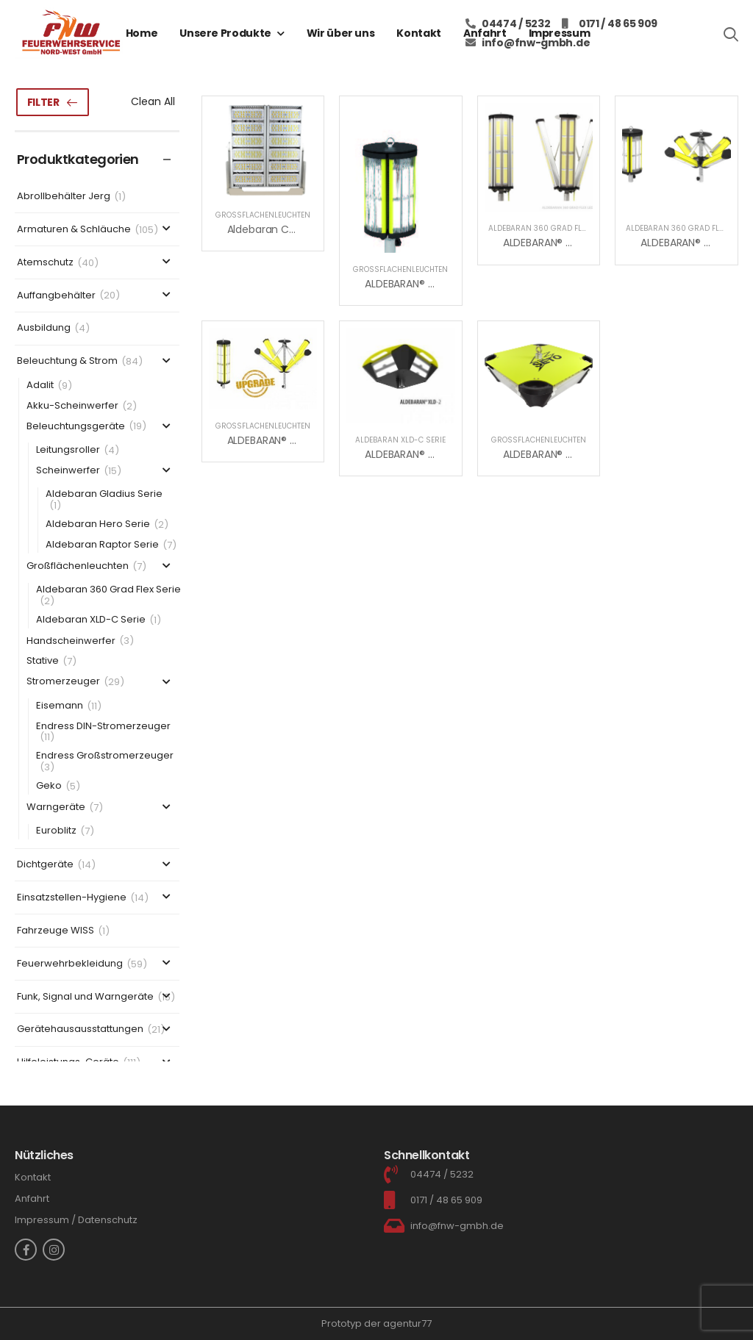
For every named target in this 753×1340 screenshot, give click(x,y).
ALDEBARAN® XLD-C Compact (576, 454)
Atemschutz (45, 263)
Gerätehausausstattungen (80, 1029)
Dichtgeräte (45, 865)
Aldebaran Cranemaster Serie (301, 229)
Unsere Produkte (225, 33)
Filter (43, 102)
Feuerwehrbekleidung (70, 964)
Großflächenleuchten (77, 566)
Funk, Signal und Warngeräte (85, 997)
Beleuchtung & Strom (67, 361)
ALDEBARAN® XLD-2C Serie (429, 454)
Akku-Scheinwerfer (72, 406)
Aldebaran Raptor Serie (102, 545)
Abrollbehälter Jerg (63, 196)
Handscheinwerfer (70, 641)
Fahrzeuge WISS (55, 931)
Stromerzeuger (63, 682)
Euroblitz (56, 831)
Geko (49, 786)
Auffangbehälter (56, 296)
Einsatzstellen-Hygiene (71, 898)
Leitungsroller (68, 450)
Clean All (153, 101)
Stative (42, 661)
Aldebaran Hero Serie (98, 524)
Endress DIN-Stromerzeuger (103, 726)
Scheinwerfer (68, 471)
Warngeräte (55, 807)
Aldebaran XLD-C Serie (91, 620)
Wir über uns (341, 33)
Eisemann (59, 706)
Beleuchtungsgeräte (75, 426)
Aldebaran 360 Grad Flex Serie (108, 590)
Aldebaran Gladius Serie (104, 494)
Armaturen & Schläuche (74, 229)
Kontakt (418, 33)
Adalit (40, 385)
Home (142, 33)
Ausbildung (44, 328)
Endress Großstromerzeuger (105, 756)
